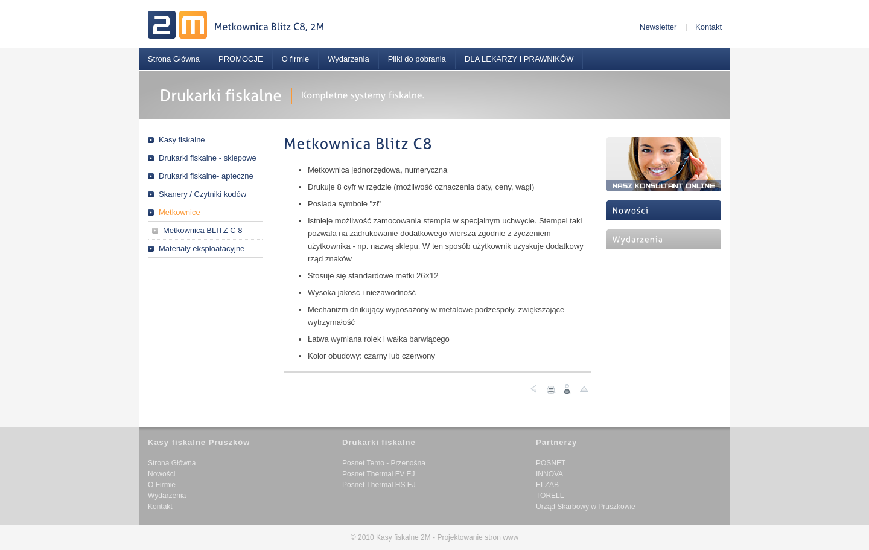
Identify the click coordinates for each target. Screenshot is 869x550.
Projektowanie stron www (477, 537)
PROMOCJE (240, 58)
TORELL (550, 495)
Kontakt (708, 26)
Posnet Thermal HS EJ (379, 485)
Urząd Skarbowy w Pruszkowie (585, 506)
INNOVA (549, 474)
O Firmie (162, 485)
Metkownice (179, 212)
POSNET (550, 463)
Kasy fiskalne (182, 139)
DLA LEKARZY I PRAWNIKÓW (519, 58)
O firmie (296, 58)
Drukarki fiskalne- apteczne (206, 176)
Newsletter (658, 26)
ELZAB (547, 485)
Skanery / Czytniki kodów (202, 194)
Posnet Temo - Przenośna (383, 463)
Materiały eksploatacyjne (201, 248)
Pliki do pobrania (417, 58)
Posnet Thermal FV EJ (378, 474)
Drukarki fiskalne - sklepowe (207, 157)
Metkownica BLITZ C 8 (203, 230)
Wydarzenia (348, 58)
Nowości (161, 474)
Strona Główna (174, 58)
